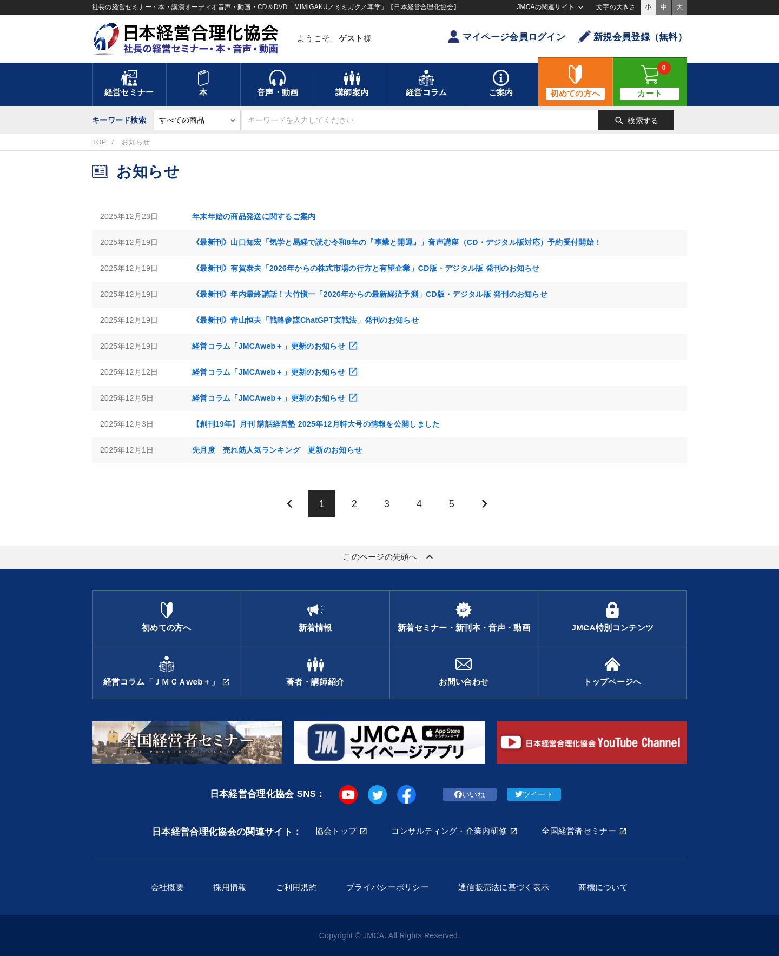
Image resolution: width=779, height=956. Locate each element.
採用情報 (229, 887)
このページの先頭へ (389, 556)
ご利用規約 (296, 887)
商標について (603, 887)
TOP (99, 142)
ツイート (534, 794)
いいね (469, 794)
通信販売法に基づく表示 (503, 887)
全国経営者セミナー (579, 830)
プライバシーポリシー (387, 887)
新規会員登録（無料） (632, 36)
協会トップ (336, 830)
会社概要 (167, 887)
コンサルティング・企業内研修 (449, 830)
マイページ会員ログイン (506, 36)
